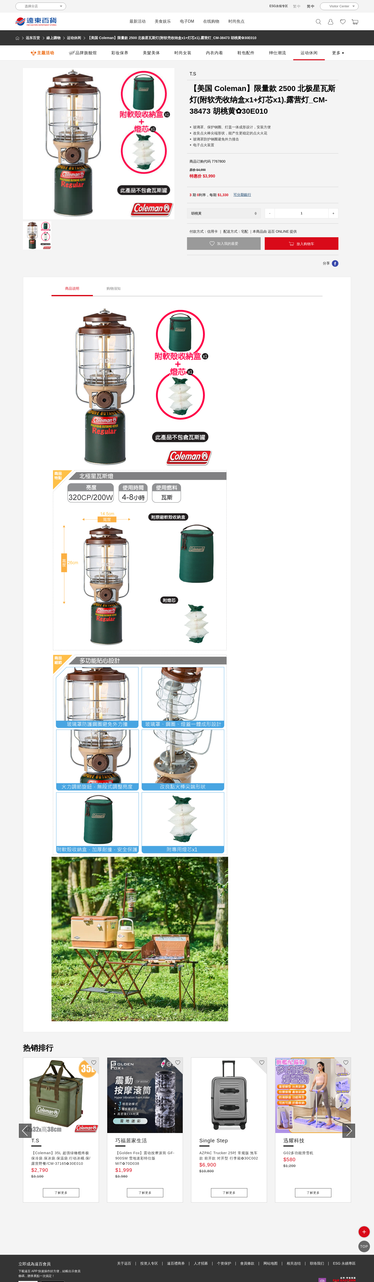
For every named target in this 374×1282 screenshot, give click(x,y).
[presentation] (25, 1131)
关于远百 (124, 1240)
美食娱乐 (163, 21)
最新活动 (137, 21)
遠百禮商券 (176, 1240)
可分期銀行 (242, 195)
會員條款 (247, 1240)
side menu (364, 1236)
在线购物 (211, 21)
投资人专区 (149, 1240)
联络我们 (317, 1240)
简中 (311, 6)
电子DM (187, 21)
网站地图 (270, 1240)
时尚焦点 (236, 21)
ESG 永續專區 (344, 1240)
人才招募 (201, 1240)
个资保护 (224, 1240)
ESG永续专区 (279, 6)
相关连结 (294, 1240)
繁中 (297, 6)
